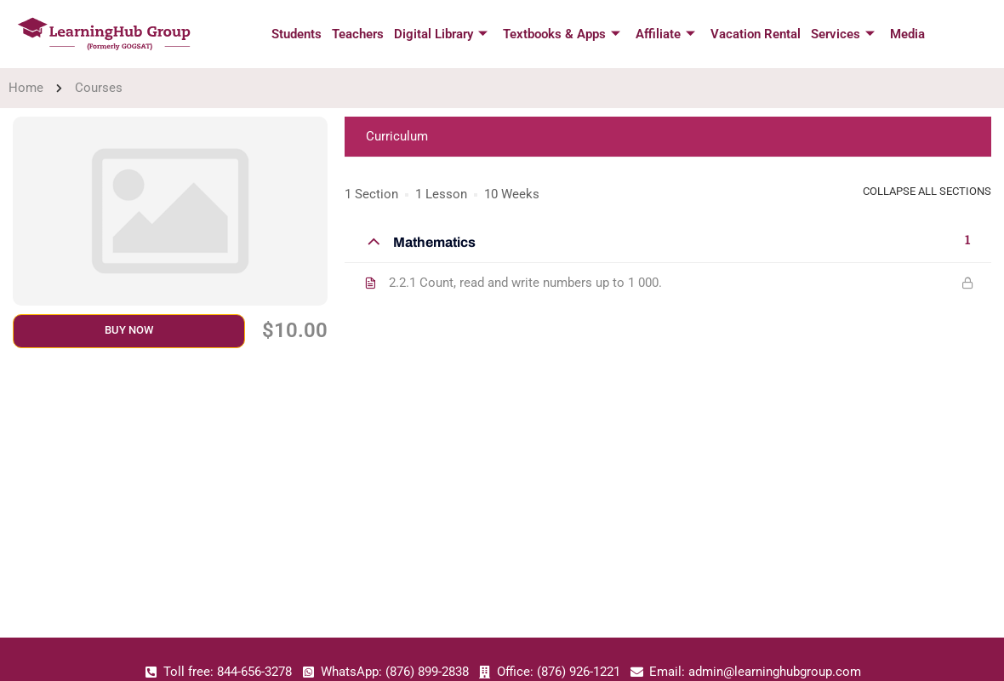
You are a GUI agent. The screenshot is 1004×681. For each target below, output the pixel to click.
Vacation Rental (752, 34)
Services (838, 34)
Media (900, 34)
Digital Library (442, 34)
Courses (99, 87)
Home (26, 87)
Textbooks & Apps (561, 34)
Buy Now (129, 329)
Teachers (361, 34)
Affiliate (663, 34)
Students (302, 34)
